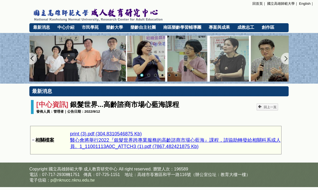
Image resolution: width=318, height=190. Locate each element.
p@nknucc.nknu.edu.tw (73, 180)
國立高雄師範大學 (281, 4)
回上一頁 (267, 107)
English (305, 4)
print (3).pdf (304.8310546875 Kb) (106, 133)
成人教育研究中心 (100, 169)
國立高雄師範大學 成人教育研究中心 (159, 14)
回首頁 (257, 4)
